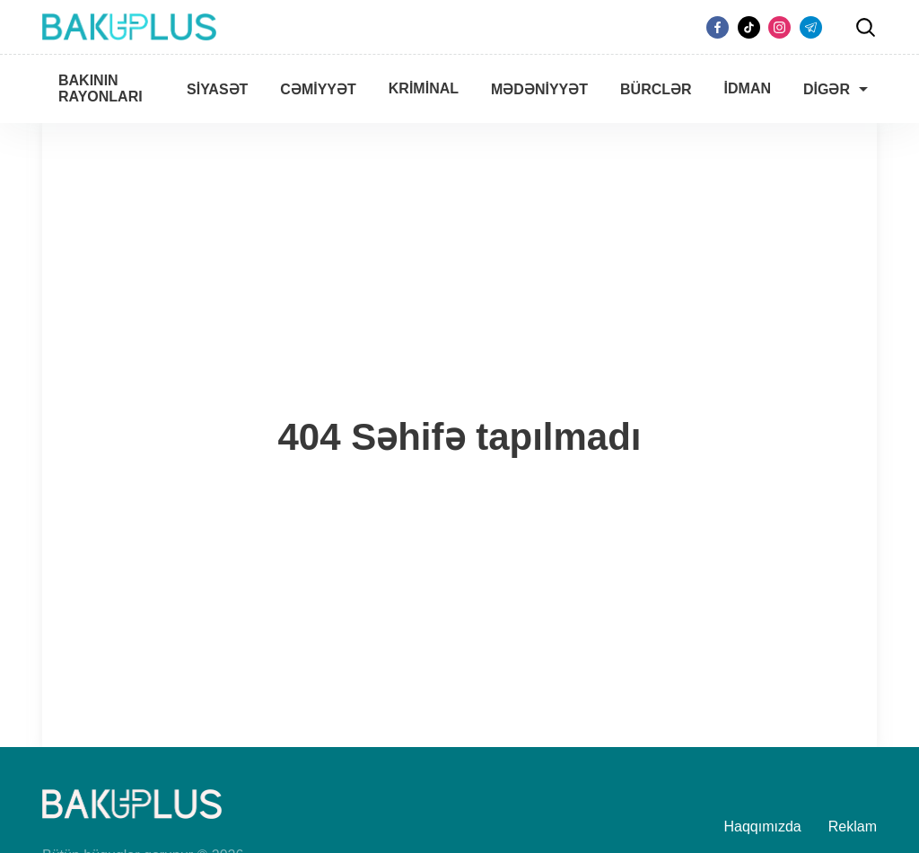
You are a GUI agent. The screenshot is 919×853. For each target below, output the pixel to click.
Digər (826, 89)
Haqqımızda (762, 826)
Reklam (852, 826)
